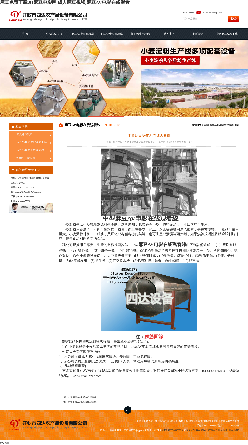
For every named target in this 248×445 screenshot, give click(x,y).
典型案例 (169, 33)
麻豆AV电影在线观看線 (111, 36)
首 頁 (25, 33)
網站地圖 (4, 442)
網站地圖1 (223, 430)
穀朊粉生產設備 (140, 33)
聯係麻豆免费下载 (227, 33)
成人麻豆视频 (54, 33)
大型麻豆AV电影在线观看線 (82, 402)
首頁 (206, 125)
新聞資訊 (198, 33)
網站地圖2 (234, 430)
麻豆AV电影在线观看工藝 (83, 36)
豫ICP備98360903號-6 (172, 430)
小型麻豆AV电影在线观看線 (82, 397)
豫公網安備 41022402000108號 (201, 430)
